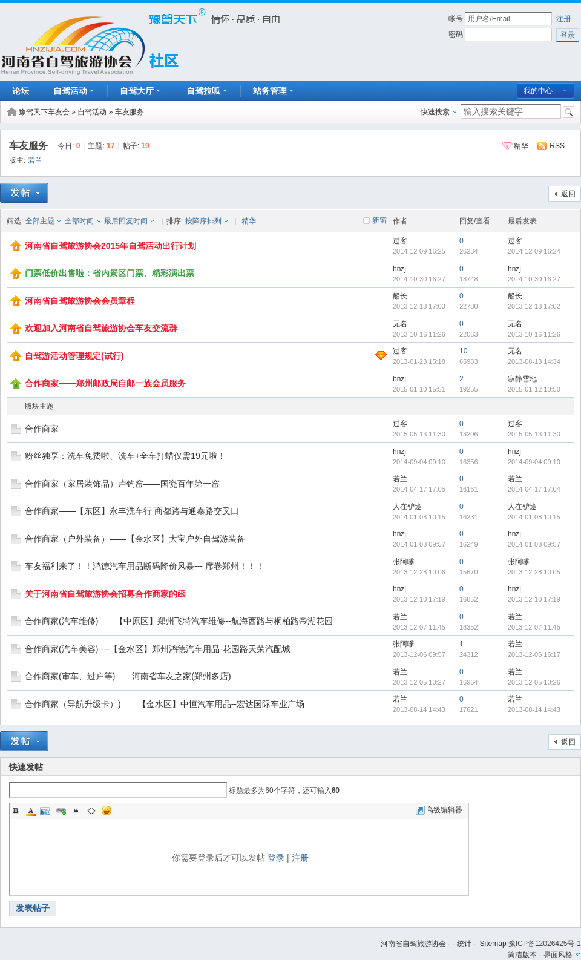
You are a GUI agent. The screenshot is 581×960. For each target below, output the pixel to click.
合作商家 (42, 428)
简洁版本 (522, 954)
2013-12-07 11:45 (534, 627)
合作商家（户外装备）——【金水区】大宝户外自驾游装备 (135, 539)
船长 (400, 296)
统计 (464, 943)
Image (46, 810)
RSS (557, 146)
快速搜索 (435, 112)
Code (91, 810)
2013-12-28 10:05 (534, 572)
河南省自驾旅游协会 (413, 943)
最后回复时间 (126, 221)
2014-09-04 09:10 (534, 461)
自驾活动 (92, 112)
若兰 (35, 160)
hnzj (399, 269)
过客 (400, 241)
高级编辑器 (439, 810)
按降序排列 (203, 221)
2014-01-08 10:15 (534, 517)
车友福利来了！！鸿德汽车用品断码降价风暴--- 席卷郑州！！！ (144, 566)
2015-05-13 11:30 (534, 434)
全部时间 (79, 221)
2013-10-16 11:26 (534, 334)
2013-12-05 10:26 (534, 682)
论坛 (20, 91)
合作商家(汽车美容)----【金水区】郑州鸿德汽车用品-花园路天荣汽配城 (157, 649)
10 (463, 351)
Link (61, 810)
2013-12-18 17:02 (534, 306)
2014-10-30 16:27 (534, 279)
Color (31, 810)
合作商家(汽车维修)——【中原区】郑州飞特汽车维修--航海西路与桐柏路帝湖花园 (179, 621)
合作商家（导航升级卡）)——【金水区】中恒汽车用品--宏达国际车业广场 (164, 704)
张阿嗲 (404, 561)
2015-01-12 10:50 (534, 389)
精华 (521, 146)
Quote (76, 810)
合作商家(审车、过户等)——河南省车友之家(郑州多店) (128, 676)
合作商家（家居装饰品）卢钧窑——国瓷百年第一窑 (122, 483)
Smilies (106, 810)
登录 (276, 858)
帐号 (455, 19)
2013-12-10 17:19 (534, 599)
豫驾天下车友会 (44, 112)
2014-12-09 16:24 (534, 251)
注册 (563, 19)
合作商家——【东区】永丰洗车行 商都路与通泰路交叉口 (132, 511)
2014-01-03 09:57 (534, 544)
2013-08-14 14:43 (534, 709)
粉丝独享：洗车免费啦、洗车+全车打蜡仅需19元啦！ (125, 456)
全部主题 (39, 221)
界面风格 (558, 954)
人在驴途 (407, 506)
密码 (455, 34)
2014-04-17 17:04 (534, 489)
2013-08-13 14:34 (534, 361)
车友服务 (129, 112)
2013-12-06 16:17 (534, 654)
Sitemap (493, 943)
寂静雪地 (522, 379)
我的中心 (538, 91)
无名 (400, 324)
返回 (568, 193)
